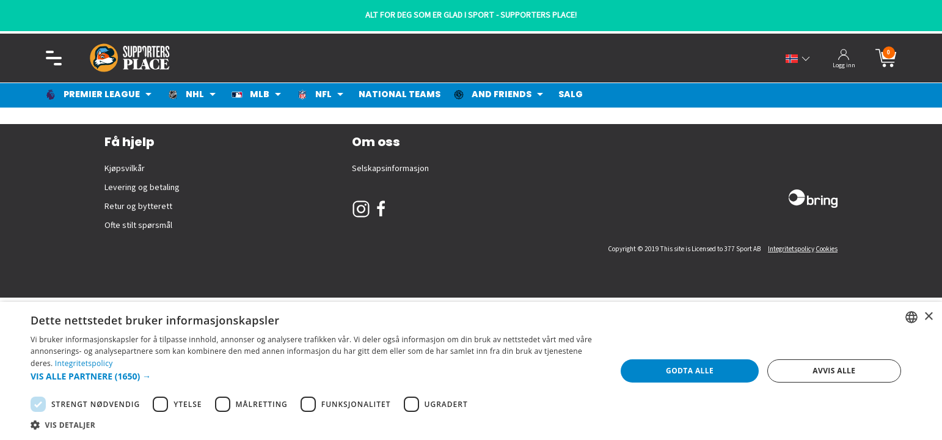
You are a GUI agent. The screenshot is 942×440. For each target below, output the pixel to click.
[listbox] (911, 317)
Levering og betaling (142, 188)
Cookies (827, 249)
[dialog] (471, 371)
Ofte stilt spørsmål (138, 225)
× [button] (928, 316)
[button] (315, 376)
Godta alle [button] (690, 370)
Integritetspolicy (791, 249)
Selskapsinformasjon (390, 169)
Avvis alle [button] (833, 370)
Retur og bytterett (138, 206)
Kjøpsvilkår (124, 169)
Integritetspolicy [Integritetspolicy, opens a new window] (84, 363)
